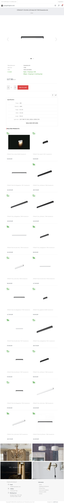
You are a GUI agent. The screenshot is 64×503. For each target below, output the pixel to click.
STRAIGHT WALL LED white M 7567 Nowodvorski (17, 434)
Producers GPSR (42, 492)
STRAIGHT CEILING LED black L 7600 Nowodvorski (43, 434)
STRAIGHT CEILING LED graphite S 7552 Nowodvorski (18, 403)
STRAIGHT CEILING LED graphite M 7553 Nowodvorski (18, 310)
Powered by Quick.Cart (29, 502)
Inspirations (60, 1)
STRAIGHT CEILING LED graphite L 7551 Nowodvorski (18, 185)
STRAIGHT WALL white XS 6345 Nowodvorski (16, 154)
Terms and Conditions (44, 490)
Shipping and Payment (44, 486)
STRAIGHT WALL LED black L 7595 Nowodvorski (43, 216)
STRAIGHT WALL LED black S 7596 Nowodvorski (43, 372)
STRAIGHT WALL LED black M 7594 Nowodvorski (43, 185)
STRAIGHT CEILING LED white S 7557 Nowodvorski (18, 341)
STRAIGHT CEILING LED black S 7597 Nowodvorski (17, 372)
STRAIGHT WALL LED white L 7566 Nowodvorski (43, 403)
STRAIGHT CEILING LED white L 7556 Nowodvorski (18, 247)
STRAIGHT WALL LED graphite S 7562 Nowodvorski (44, 247)
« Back (31, 13)
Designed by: (52, 502)
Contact (40, 493)
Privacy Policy (42, 488)
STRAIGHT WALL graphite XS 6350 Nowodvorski (43, 310)
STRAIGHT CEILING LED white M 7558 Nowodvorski (44, 278)
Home (40, 484)
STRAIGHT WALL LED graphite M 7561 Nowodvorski (44, 341)
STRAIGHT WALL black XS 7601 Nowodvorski (42, 154)
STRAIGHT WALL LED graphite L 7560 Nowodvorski (18, 216)
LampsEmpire (8, 5)
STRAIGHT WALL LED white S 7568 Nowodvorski (17, 278)
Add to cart (23, 87)
